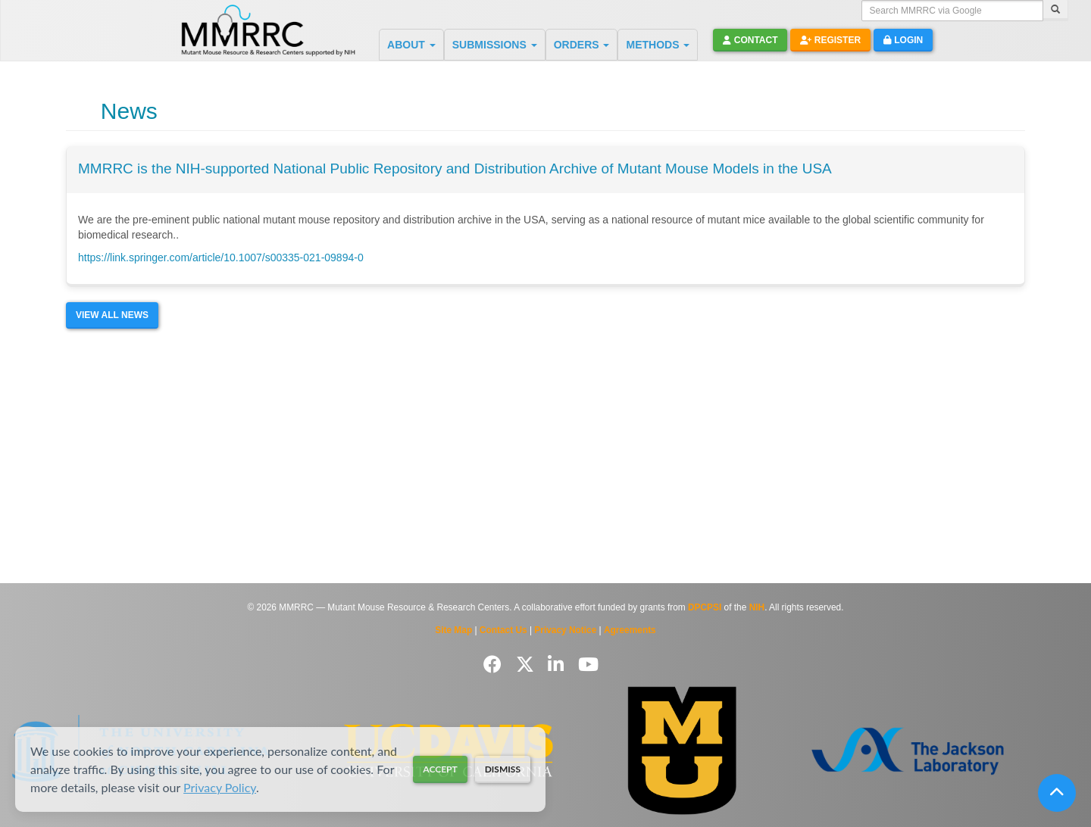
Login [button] (903, 40)
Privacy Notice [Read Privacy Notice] (565, 630)
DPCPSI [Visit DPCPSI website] (704, 607)
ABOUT (411, 45)
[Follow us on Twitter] (527, 664)
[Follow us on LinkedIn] (558, 664)
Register (830, 40)
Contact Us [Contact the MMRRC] (503, 630)
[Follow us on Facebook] (495, 664)
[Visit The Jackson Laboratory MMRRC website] (908, 751)
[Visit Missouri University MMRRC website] (681, 750)
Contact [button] (750, 40)
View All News (112, 315)
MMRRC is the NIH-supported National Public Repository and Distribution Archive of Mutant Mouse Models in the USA (455, 168)
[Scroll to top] (1057, 793)
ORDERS (582, 45)
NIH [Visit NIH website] (756, 607)
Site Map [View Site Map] (453, 630)
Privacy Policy (219, 787)
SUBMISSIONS (494, 45)
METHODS (657, 45)
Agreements (630, 630)
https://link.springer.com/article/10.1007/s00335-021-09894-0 (221, 257)
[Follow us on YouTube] (588, 664)
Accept (440, 769)
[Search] (1055, 10)
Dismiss (502, 769)
